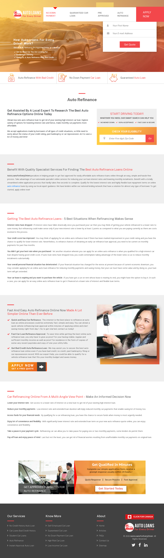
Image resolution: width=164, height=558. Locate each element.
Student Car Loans (17, 535)
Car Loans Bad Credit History (22, 530)
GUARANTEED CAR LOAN (79, 14)
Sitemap (103, 545)
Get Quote (129, 44)
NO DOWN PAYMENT (56, 14)
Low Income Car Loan (57, 545)
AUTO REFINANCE (123, 14)
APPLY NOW (147, 14)
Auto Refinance (16, 540)
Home (101, 525)
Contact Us (104, 540)
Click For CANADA (139, 517)
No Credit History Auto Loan (22, 525)
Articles (102, 530)
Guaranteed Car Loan (57, 530)
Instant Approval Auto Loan (21, 545)
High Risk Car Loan (56, 540)
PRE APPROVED (103, 14)
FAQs (101, 535)
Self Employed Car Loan (59, 525)
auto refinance (13, 186)
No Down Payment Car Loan (60, 535)
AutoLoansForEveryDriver (141, 536)
